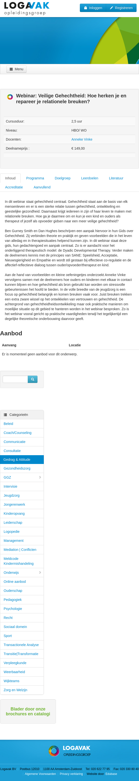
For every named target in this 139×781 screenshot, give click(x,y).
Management (14, 541)
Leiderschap (13, 522)
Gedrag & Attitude (16, 460)
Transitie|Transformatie (21, 654)
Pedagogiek (13, 600)
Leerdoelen (89, 178)
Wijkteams (11, 681)
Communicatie (14, 442)
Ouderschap (13, 591)
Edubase (111, 774)
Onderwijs (23, 573)
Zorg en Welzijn (15, 690)
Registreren (121, 8)
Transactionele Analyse (21, 645)
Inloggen (93, 8)
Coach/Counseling (17, 433)
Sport (8, 636)
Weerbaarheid (14, 672)
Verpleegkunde (15, 663)
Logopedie (11, 532)
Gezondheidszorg (17, 468)
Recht (8, 618)
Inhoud (10, 178)
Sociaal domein (15, 627)
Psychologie (13, 609)
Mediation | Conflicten (20, 550)
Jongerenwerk (14, 504)
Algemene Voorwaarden (40, 774)
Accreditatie (14, 187)
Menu (16, 69)
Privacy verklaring (71, 774)
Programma (35, 178)
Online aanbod (15, 582)
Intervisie (10, 486)
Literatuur (116, 178)
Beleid (8, 424)
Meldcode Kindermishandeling (19, 561)
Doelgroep (63, 178)
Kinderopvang (14, 513)
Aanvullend (42, 187)
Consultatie (12, 451)
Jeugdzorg (11, 495)
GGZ (23, 477)
